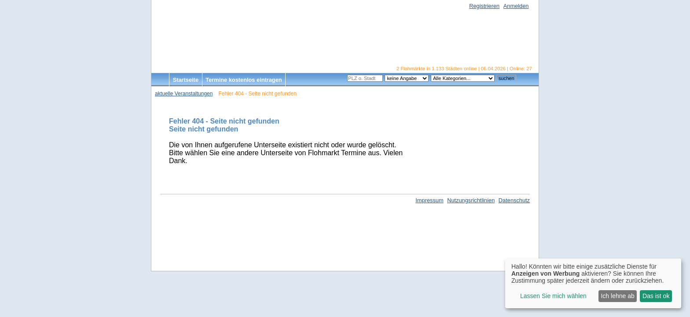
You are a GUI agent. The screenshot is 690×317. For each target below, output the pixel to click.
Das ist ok (655, 295)
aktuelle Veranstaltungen (184, 94)
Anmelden (516, 6)
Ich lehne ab (617, 295)
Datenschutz (514, 200)
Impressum (429, 200)
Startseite (185, 80)
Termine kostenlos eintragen (244, 80)
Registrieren (484, 6)
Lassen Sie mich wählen (553, 295)
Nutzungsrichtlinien (471, 200)
